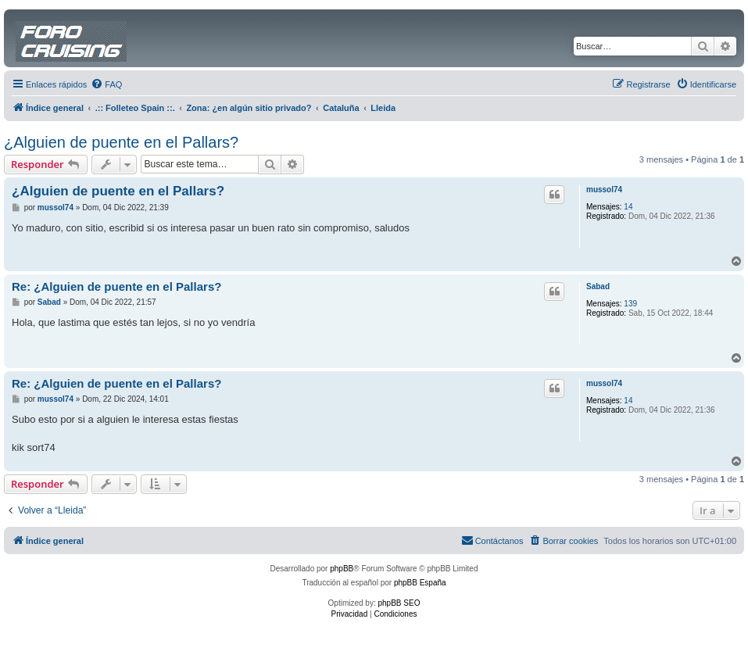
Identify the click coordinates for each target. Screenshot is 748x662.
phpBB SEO (399, 603)
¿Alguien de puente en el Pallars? (121, 142)
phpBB (341, 568)
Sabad (598, 286)
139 (630, 303)
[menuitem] (106, 84)
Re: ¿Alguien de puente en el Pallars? (116, 286)
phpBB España (420, 582)
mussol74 (604, 189)
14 (628, 206)
